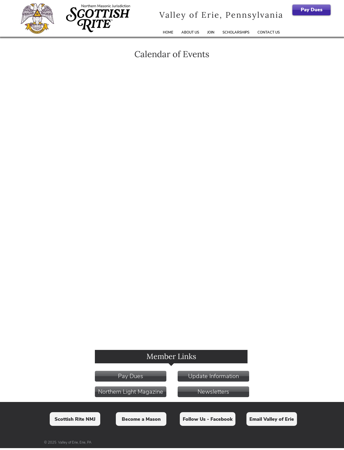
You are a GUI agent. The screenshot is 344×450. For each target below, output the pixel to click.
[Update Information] (213, 376)
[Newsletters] (213, 391)
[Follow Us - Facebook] (207, 419)
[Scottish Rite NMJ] (75, 419)
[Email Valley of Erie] (271, 419)
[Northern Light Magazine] (130, 391)
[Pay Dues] (311, 10)
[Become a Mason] (141, 419)
